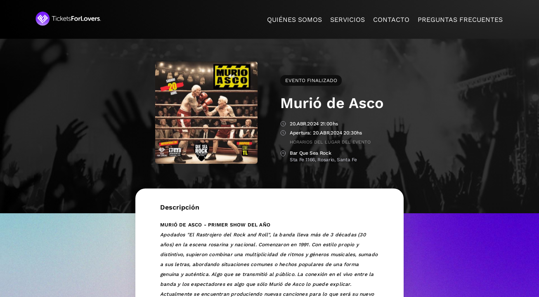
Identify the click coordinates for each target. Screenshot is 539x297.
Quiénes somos (294, 20)
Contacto (391, 20)
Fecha (283, 124)
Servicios (347, 20)
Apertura (283, 133)
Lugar (283, 153)
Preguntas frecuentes (460, 20)
